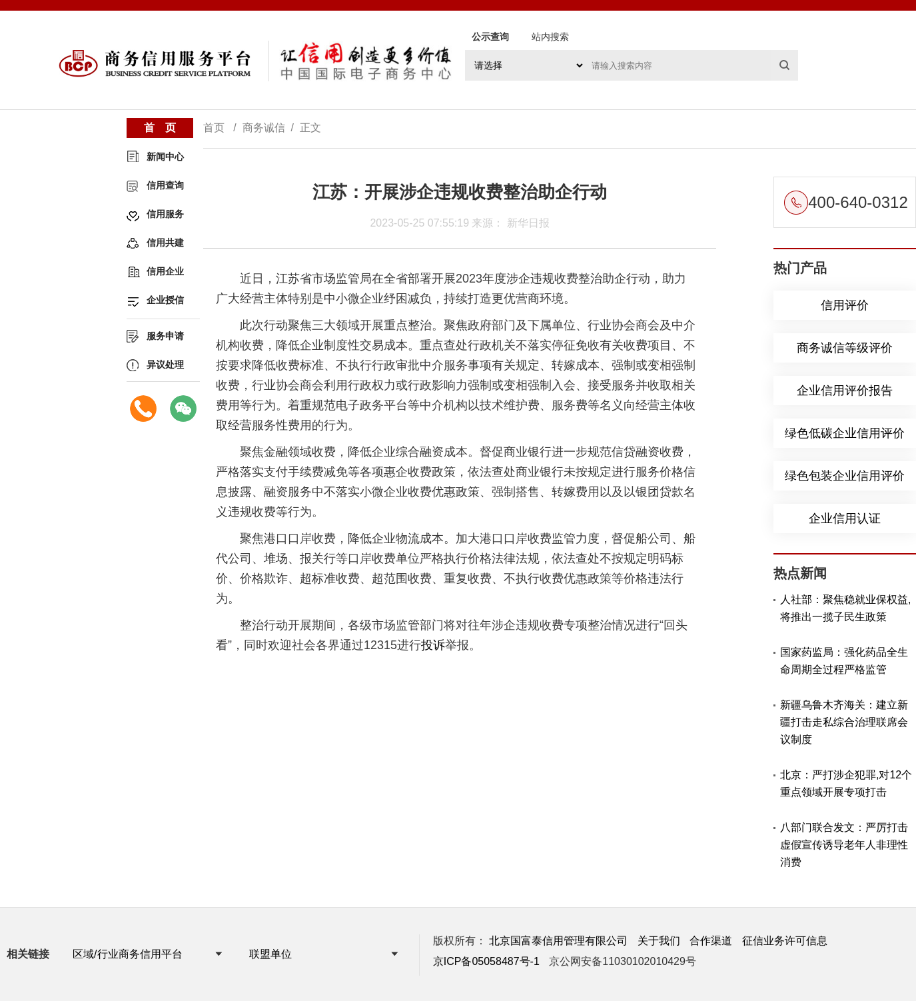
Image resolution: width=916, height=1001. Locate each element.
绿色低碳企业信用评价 (845, 433)
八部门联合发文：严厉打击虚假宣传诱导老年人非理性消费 (844, 845)
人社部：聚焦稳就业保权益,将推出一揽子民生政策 (845, 608)
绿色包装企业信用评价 (845, 476)
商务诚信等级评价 (845, 348)
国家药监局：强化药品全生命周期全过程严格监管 (844, 660)
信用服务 (165, 214)
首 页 (160, 127)
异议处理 (165, 364)
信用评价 (845, 305)
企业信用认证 (845, 518)
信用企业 (165, 271)
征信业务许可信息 (784, 940)
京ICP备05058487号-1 (486, 961)
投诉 (433, 645)
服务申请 (165, 336)
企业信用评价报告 (845, 390)
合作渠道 (710, 940)
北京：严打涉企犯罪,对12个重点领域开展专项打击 (846, 783)
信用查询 (165, 185)
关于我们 (659, 940)
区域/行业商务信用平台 (127, 954)
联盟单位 (270, 954)
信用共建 (165, 242)
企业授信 (165, 300)
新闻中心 (165, 156)
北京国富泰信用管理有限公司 (558, 940)
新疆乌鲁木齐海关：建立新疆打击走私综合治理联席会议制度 (844, 722)
